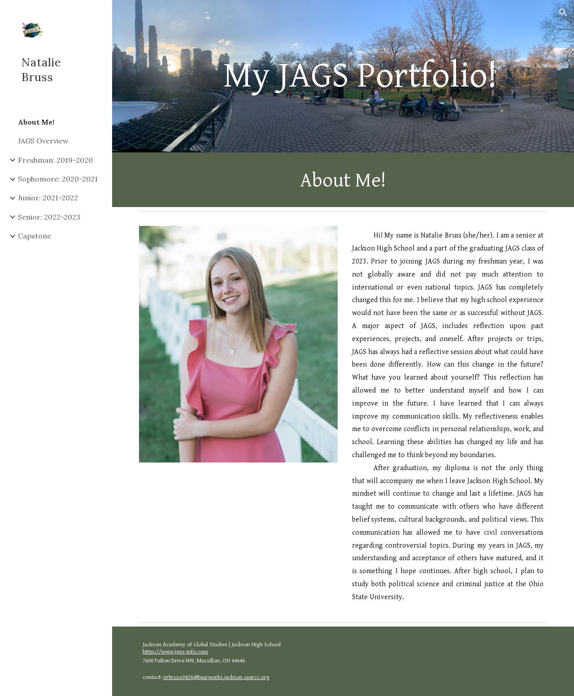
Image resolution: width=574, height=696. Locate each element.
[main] (360, 76)
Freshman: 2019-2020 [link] (55, 160)
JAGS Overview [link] (43, 140)
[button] (563, 12)
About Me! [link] (36, 121)
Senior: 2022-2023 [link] (49, 216)
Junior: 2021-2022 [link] (48, 197)
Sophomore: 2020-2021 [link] (58, 178)
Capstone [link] (34, 235)
